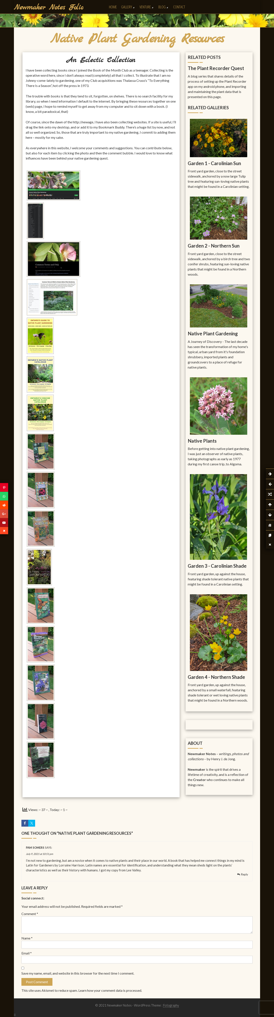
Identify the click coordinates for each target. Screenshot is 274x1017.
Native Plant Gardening (213, 333)
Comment (29, 914)
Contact (179, 6)
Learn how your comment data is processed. (110, 990)
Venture (145, 6)
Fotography (171, 1005)
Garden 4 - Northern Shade (216, 677)
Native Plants (202, 441)
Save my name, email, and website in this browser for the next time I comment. (77, 973)
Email (26, 953)
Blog (162, 6)
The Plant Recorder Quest (216, 68)
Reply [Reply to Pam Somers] (244, 874)
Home (113, 6)
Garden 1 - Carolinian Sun (214, 163)
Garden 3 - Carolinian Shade (217, 566)
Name (27, 938)
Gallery (126, 6)
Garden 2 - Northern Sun (214, 246)
